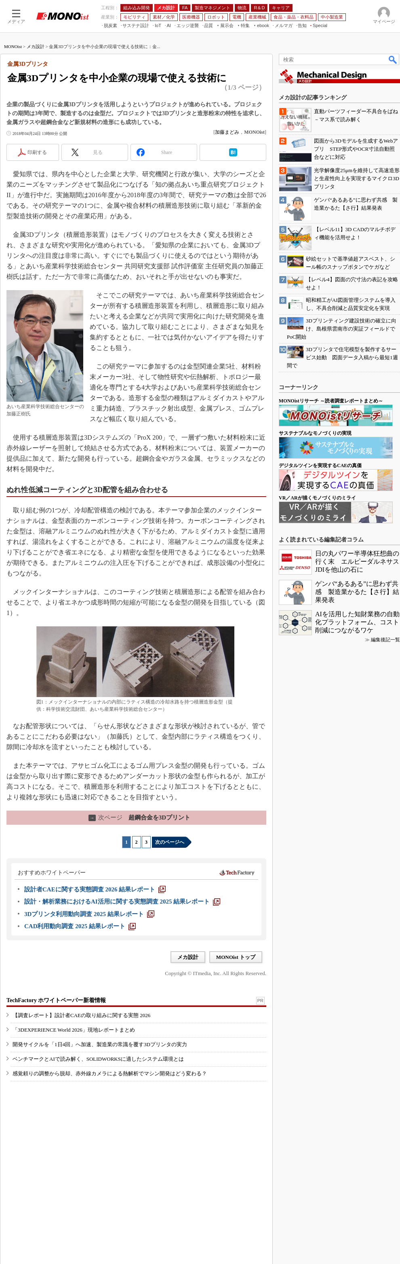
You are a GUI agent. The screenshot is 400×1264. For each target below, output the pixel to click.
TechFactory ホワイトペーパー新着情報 (56, 1000)
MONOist (13, 46)
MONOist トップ (235, 957)
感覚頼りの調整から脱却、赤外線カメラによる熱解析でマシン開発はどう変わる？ (110, 1073)
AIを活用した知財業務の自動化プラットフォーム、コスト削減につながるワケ (357, 622)
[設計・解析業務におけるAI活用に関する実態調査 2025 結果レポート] (122, 901)
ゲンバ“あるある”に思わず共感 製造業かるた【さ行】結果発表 (357, 591)
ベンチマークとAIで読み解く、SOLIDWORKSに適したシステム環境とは (98, 1059)
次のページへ (169, 842)
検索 (393, 59)
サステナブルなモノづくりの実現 (315, 433)
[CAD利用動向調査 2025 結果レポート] (80, 926)
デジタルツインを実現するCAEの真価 (320, 465)
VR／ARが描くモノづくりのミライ (317, 498)
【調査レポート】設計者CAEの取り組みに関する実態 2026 (81, 1015)
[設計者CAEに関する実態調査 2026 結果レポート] (95, 889)
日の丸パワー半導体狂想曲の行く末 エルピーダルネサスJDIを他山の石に (357, 561)
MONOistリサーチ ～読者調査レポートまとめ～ (331, 401)
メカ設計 (35, 46)
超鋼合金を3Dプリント (139, 817)
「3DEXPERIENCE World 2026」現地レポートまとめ (74, 1030)
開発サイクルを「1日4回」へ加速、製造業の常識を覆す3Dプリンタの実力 (100, 1044)
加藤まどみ (227, 132)
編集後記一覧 (385, 640)
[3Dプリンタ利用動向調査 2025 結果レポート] (89, 914)
